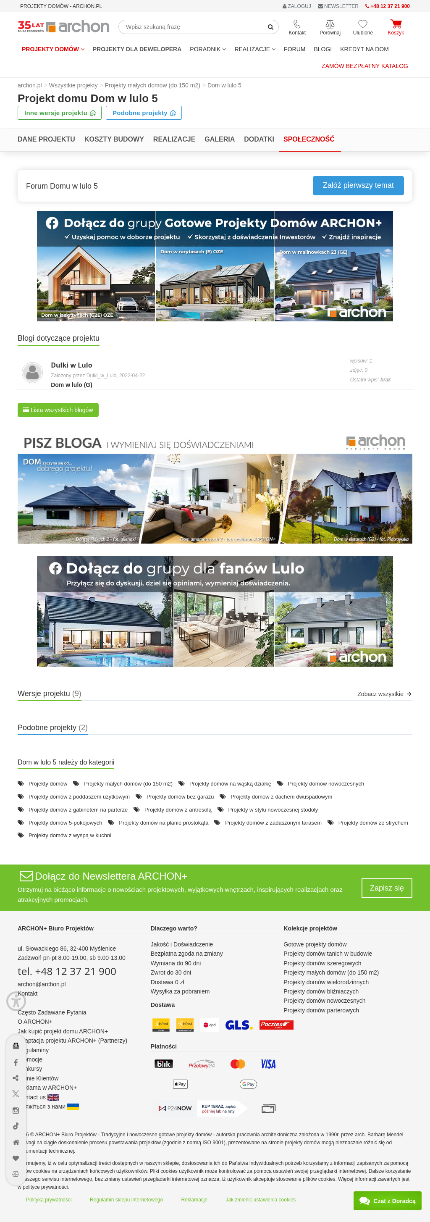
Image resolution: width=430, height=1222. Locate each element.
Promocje (30, 1059)
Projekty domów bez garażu (180, 797)
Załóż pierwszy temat (358, 185)
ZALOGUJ (297, 6)
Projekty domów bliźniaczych (321, 991)
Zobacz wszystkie (384, 694)
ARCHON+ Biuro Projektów (56, 928)
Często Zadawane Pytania (52, 1012)
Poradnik (208, 49)
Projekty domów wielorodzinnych (326, 982)
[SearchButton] (271, 27)
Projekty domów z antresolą (178, 810)
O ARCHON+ (35, 1021)
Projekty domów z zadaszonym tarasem (273, 823)
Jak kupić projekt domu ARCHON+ (63, 1031)
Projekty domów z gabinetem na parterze (78, 810)
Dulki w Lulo (71, 365)
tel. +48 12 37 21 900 (67, 971)
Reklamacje (194, 1200)
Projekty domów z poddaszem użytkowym (79, 797)
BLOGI (323, 49)
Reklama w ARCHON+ (47, 1087)
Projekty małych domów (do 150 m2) (128, 784)
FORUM (294, 49)
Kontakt (27, 993)
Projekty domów (53, 49)
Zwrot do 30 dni (171, 972)
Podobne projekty (144, 112)
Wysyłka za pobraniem (180, 991)
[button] (215, 266)
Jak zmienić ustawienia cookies (261, 1200)
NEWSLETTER (338, 6)
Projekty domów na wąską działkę (230, 784)
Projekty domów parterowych (321, 1010)
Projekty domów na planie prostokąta (163, 823)
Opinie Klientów (38, 1078)
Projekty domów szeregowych (322, 963)
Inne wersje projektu (60, 112)
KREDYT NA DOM (364, 49)
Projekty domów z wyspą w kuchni (70, 835)
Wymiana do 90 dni (176, 963)
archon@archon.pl (42, 984)
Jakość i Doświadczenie (182, 944)
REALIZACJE (254, 49)
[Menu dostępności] (16, 1001)
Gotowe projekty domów (314, 944)
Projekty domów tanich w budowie (327, 953)
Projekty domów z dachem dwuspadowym (281, 797)
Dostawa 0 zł (167, 982)
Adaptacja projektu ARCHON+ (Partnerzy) (72, 1040)
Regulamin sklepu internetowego (126, 1200)
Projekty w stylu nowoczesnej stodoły (273, 810)
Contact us (38, 1097)
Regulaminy (33, 1050)
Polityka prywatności (49, 1200)
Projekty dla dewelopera (137, 49)
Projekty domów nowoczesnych (326, 784)
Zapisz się (387, 888)
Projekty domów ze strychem (373, 823)
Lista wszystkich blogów (58, 410)
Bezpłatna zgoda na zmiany (187, 953)
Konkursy (30, 1068)
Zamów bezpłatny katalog (365, 66)
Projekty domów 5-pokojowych (65, 823)
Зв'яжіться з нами (48, 1106)
